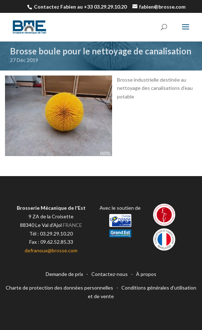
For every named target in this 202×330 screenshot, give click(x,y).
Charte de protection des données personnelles (59, 288)
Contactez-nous (109, 274)
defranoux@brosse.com (51, 250)
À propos (146, 274)
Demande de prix (64, 274)
